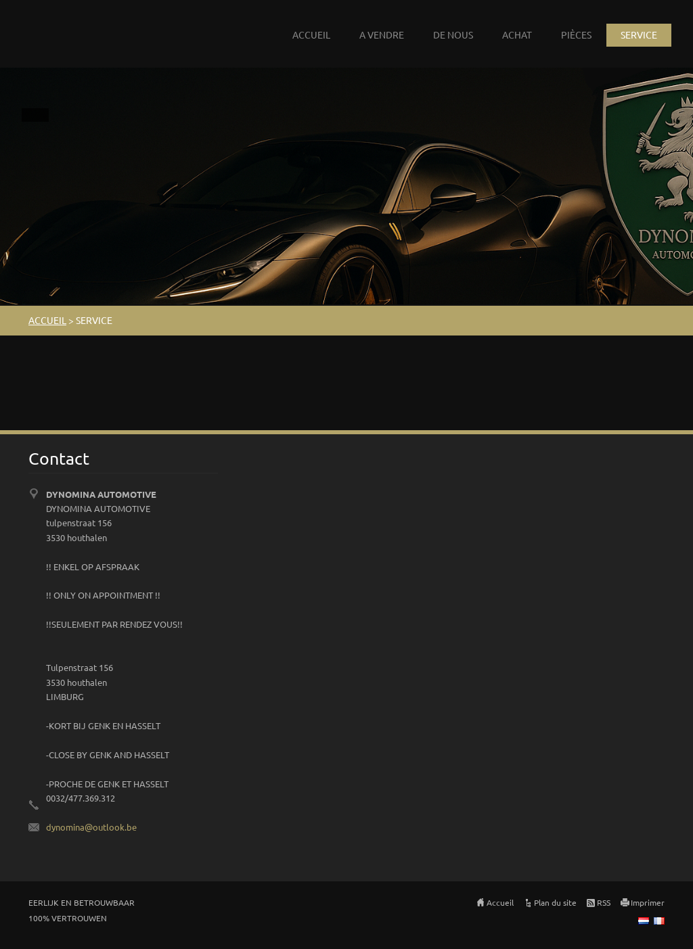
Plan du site (555, 902)
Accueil (500, 902)
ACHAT (517, 34)
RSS (603, 902)
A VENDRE (381, 34)
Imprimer (648, 902)
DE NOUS (453, 34)
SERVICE (639, 34)
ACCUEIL (311, 34)
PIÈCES (576, 34)
